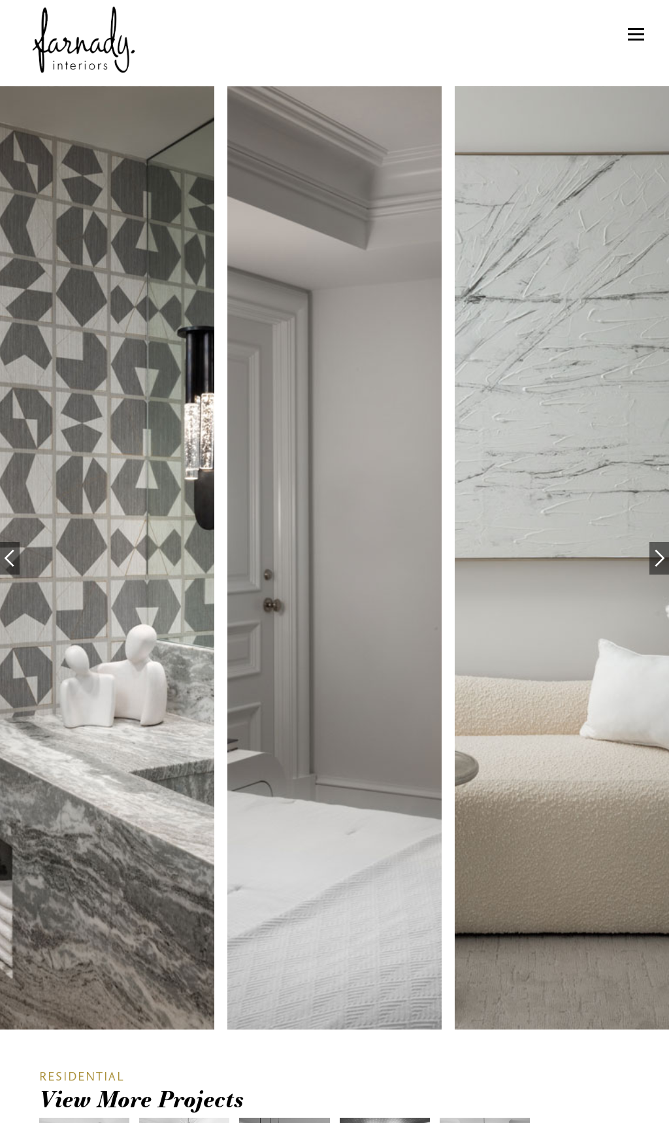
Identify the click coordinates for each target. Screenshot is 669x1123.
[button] (636, 34)
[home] (76, 41)
